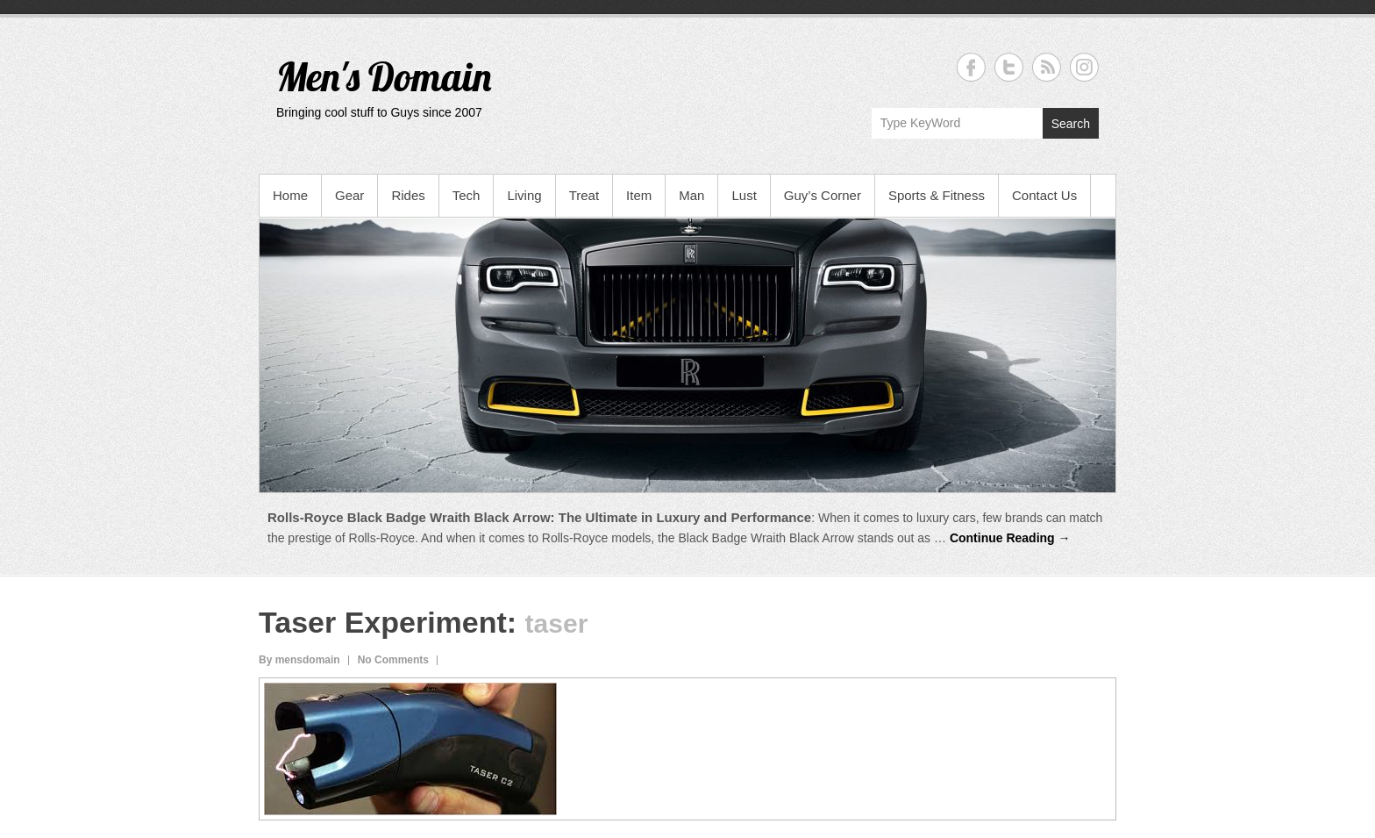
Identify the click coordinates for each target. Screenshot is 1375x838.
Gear (349, 195)
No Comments (393, 660)
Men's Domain (383, 76)
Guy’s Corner (822, 195)
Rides (407, 195)
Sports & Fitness (936, 195)
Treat (584, 195)
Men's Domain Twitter (1008, 67)
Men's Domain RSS (1046, 67)
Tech (466, 195)
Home (290, 195)
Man (691, 195)
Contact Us (1044, 195)
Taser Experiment (383, 622)
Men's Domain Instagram (1084, 67)
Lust (743, 195)
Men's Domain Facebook (971, 67)
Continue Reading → (1010, 538)
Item (639, 195)
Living (524, 195)
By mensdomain (299, 660)
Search (1070, 124)
